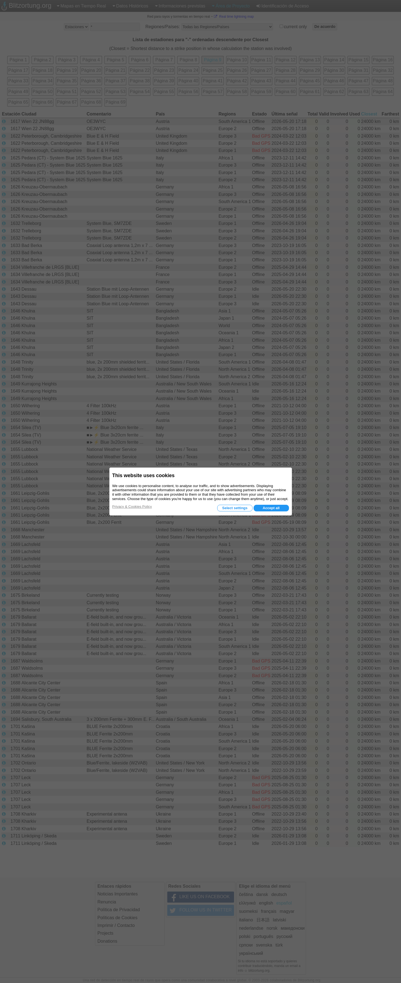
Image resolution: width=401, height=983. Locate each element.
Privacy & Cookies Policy (132, 506)
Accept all (271, 508)
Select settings (235, 508)
